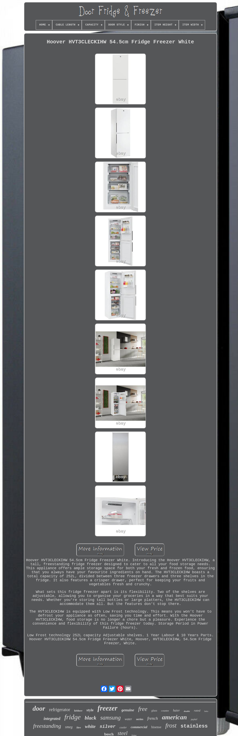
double (187, 711)
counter (165, 710)
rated (197, 710)
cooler (123, 727)
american (174, 717)
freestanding (47, 726)
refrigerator (59, 709)
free (142, 708)
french (152, 718)
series (139, 719)
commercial (139, 727)
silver (107, 726)
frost (171, 725)
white (90, 726)
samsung (110, 717)
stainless (194, 726)
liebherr (78, 710)
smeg (69, 727)
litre (79, 727)
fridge (72, 717)
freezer (107, 708)
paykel (194, 719)
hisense (156, 727)
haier (176, 710)
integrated (52, 718)
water (128, 719)
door (39, 708)
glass (154, 710)
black (90, 718)
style (90, 710)
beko (206, 711)
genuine (128, 710)
